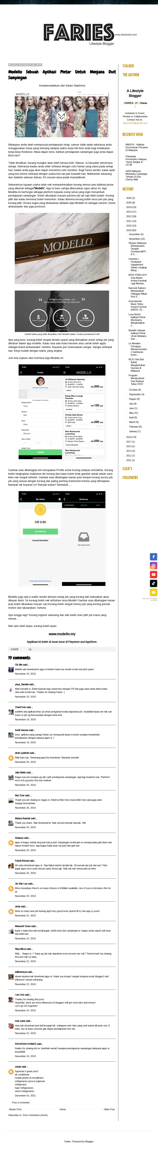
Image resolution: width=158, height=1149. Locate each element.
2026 (129, 198)
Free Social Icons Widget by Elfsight (149, 599)
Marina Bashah (22, 818)
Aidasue (19, 838)
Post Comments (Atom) (35, 1115)
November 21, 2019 (25, 915)
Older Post (109, 1109)
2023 (129, 212)
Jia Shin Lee (21, 883)
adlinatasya (21, 972)
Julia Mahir (20, 772)
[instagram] (153, 565)
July (131, 403)
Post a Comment (21, 1102)
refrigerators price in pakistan (30, 1081)
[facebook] (153, 556)
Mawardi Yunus (23, 926)
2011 (129, 460)
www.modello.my (62, 634)
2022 (129, 216)
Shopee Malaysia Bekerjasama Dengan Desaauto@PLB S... (137, 249)
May (131, 413)
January (133, 431)
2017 (129, 441)
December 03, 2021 (25, 1095)
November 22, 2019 (25, 938)
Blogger (89, 1141)
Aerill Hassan (21, 730)
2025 (129, 202)
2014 (129, 446)
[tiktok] (153, 583)
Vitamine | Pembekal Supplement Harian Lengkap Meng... (137, 265)
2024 (129, 207)
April (131, 417)
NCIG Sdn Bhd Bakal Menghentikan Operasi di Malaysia (136, 365)
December (135, 234)
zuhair (18, 1066)
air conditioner (22, 1074)
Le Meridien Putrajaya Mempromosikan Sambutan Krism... (137, 349)
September (135, 394)
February (134, 426)
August (133, 399)
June (132, 408)
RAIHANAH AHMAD (25, 1044)
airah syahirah (22, 753)
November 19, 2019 (25, 674)
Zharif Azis (20, 707)
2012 (129, 455)
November (135, 239)
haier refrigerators (24, 1088)
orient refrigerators (24, 1091)
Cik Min (18, 664)
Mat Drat (19, 795)
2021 (129, 221)
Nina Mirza (20, 949)
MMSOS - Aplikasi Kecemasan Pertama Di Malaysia (137, 147)
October (133, 390)
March (132, 422)
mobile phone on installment (29, 1078)
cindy (17, 906)
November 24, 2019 (25, 1056)
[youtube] (153, 574)
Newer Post (15, 1109)
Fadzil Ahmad (22, 861)
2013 (129, 451)
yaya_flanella (21, 684)
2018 (129, 437)
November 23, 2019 (25, 1010)
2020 (129, 225)
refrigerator (21, 1084)
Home (63, 1109)
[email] (153, 592)
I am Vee (19, 995)
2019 (129, 230)
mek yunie (20, 1021)
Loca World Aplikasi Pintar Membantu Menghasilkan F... (136, 320)
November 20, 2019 (25, 762)
